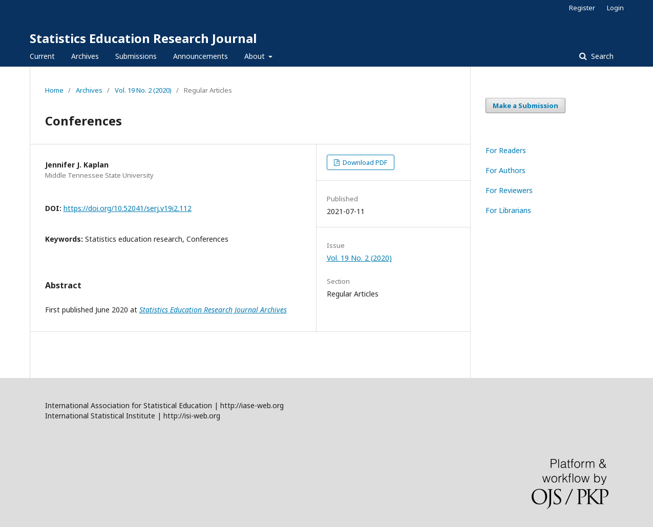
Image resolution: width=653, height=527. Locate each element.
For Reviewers (509, 190)
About (255, 56)
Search (601, 56)
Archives (85, 56)
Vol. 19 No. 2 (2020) (143, 90)
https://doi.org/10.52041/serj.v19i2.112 (128, 208)
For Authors (505, 170)
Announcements (200, 56)
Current (42, 56)
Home (54, 90)
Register (582, 7)
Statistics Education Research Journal (143, 38)
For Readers (506, 150)
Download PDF (364, 162)
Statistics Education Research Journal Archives (213, 309)
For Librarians (508, 210)
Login (615, 7)
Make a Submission (525, 105)
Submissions (136, 56)
